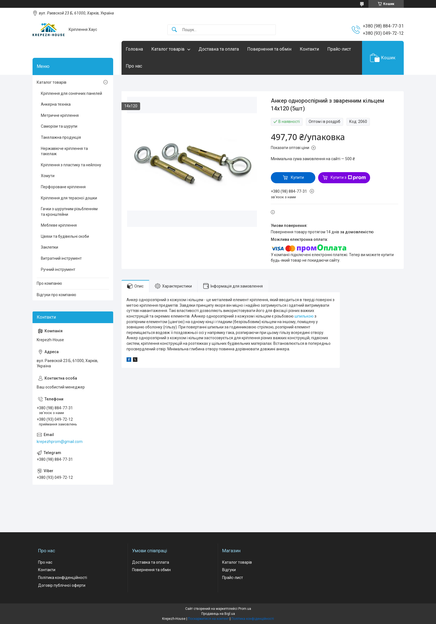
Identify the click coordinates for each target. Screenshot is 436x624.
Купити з (348, 177)
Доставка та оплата (219, 49)
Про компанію (49, 283)
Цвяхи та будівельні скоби (65, 236)
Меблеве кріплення (59, 225)
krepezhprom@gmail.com (60, 441)
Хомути (47, 176)
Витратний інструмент (61, 258)
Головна (134, 49)
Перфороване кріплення (63, 187)
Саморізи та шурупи (59, 126)
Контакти (309, 49)
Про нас (134, 66)
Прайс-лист (339, 49)
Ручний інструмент (58, 269)
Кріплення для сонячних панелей (71, 93)
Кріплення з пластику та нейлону (71, 165)
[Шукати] (174, 30)
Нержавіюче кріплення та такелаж (64, 151)
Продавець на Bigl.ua (218, 614)
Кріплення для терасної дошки (69, 198)
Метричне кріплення (60, 115)
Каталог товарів (168, 49)
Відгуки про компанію (56, 295)
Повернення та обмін (269, 49)
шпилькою (304, 316)
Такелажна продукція (61, 137)
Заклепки (49, 247)
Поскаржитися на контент (208, 619)
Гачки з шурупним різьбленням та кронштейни (69, 212)
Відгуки (229, 570)
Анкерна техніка (56, 104)
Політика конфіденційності (62, 577)
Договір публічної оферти (61, 585)
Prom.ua (244, 609)
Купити (297, 177)
